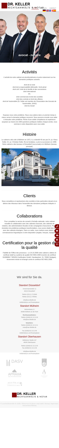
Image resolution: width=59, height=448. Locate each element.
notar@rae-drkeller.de (29, 327)
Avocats (43, 8)
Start (35, 8)
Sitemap (47, 404)
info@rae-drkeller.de (29, 300)
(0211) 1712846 (32, 294)
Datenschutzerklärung (29, 405)
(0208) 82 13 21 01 (32, 325)
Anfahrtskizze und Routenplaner (29, 302)
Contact (52, 8)
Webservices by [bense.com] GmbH (33, 404)
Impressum (54, 404)
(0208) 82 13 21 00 (32, 317)
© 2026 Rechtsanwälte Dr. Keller (10, 404)
